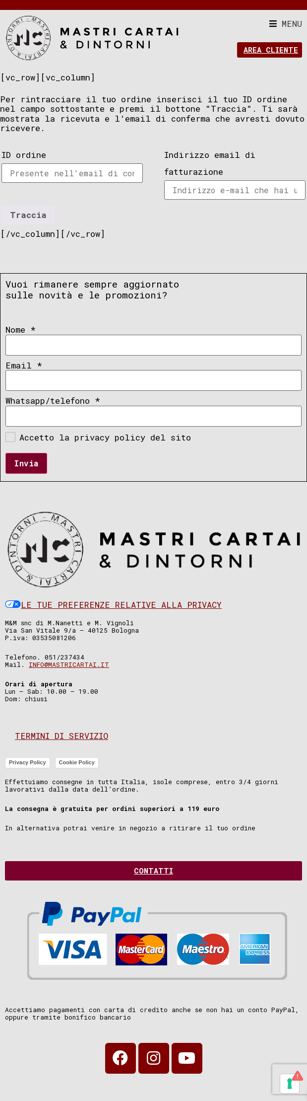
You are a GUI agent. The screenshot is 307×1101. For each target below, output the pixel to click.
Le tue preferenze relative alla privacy (113, 604)
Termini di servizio (61, 735)
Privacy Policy (27, 762)
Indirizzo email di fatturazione (209, 163)
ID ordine (23, 154)
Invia (26, 463)
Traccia (28, 214)
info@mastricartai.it (69, 664)
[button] (285, 23)
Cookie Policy (77, 762)
